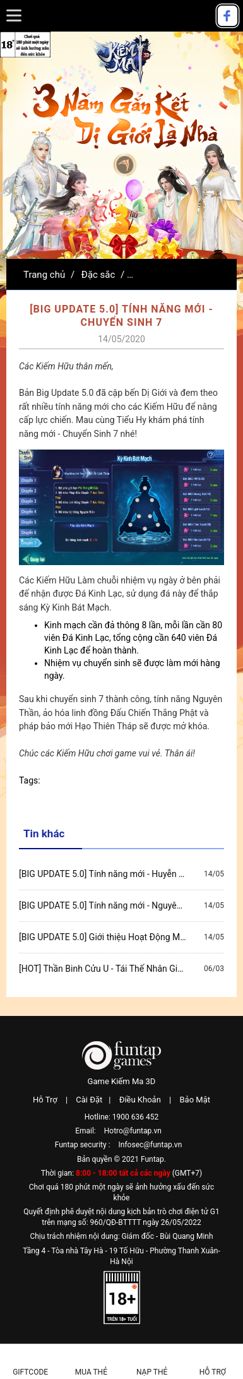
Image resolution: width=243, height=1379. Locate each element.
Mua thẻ (91, 1372)
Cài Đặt (89, 1099)
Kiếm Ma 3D (122, 57)
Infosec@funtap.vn (150, 1144)
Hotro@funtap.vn (133, 1130)
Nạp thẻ (151, 1372)
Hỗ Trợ (45, 1099)
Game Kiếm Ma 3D (122, 1081)
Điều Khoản (140, 1099)
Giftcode (30, 1372)
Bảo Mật (194, 1099)
